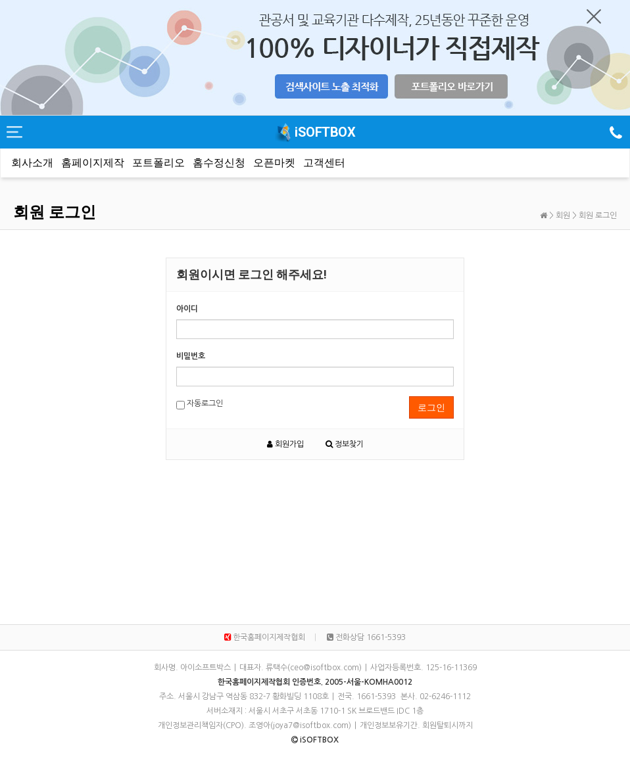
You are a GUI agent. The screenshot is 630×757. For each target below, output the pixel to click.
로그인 (431, 407)
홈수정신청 (219, 162)
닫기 (594, 16)
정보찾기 (345, 444)
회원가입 (285, 444)
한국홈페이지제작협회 (264, 637)
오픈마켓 (274, 162)
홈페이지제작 (92, 162)
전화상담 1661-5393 (366, 637)
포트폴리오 (158, 162)
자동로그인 (199, 404)
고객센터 (324, 162)
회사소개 (32, 162)
